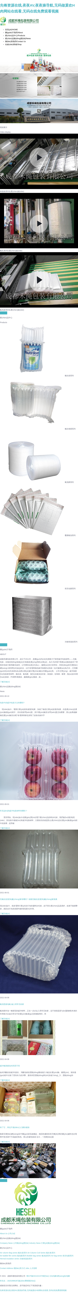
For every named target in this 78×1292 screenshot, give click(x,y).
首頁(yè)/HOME (11, 30)
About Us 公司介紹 (7, 1233)
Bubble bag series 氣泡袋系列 (39, 1256)
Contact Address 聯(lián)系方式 (12, 1268)
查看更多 (3, 313)
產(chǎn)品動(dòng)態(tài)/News (18, 38)
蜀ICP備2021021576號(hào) (37, 1276)
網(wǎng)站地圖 (63, 1276)
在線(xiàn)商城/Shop (13, 44)
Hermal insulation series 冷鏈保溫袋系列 (16, 1259)
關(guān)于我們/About (14, 33)
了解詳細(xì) (5, 682)
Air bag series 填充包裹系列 (62, 1256)
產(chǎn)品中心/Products (15, 35)
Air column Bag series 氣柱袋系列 (13, 1253)
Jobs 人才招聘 (31, 1268)
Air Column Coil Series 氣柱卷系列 (41, 1253)
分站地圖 (53, 1276)
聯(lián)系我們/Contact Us (15, 41)
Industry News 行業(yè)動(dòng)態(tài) (44, 1243)
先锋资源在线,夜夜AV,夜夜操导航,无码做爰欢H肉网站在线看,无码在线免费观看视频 (37, 8)
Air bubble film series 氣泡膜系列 (13, 1256)
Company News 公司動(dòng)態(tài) (14, 1243)
